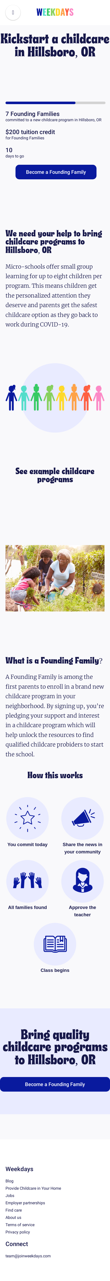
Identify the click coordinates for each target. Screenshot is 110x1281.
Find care (14, 1210)
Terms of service (20, 1224)
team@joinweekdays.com (28, 1256)
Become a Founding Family (56, 172)
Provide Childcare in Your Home (33, 1188)
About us (13, 1217)
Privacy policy (18, 1232)
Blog (10, 1181)
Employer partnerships (25, 1203)
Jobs (10, 1195)
